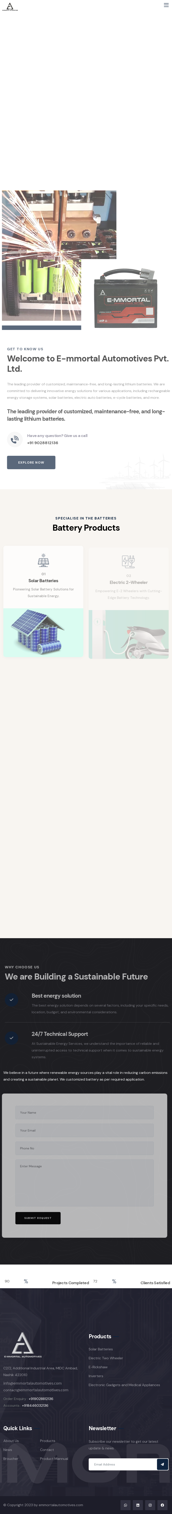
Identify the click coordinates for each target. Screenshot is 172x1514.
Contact (47, 1449)
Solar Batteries (101, 1349)
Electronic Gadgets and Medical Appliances (124, 1385)
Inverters (96, 1376)
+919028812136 (41, 1398)
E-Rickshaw (98, 1367)
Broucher (10, 1458)
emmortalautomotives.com (61, 1505)
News (7, 1449)
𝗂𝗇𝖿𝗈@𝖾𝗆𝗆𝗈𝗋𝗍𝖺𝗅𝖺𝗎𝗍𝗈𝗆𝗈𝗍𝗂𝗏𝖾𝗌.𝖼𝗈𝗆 (32, 1383)
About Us (11, 1440)
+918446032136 (35, 1405)
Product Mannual (54, 1458)
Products (47, 1440)
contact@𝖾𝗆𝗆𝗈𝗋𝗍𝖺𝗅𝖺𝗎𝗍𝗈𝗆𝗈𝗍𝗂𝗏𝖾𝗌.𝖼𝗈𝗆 (36, 1390)
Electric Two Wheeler (106, 1358)
